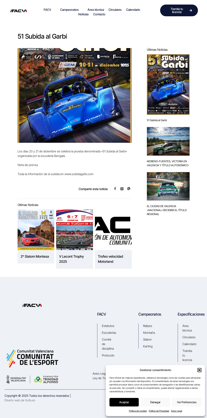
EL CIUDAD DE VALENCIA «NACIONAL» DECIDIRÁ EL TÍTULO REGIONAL (167, 210)
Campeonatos (71, 9)
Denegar (155, 402)
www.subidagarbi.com (78, 174)
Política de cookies (138, 410)
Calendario (133, 10)
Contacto (99, 14)
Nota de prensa (28, 165)
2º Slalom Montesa (35, 256)
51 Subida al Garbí (157, 120)
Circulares (115, 10)
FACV (49, 9)
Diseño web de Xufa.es (20, 400)
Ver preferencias (186, 402)
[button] (199, 370)
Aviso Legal (176, 410)
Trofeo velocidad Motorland (110, 259)
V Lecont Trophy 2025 (71, 259)
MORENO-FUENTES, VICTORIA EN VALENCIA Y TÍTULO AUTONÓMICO (167, 163)
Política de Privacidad (159, 410)
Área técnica (96, 10)
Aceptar (124, 402)
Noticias (83, 14)
